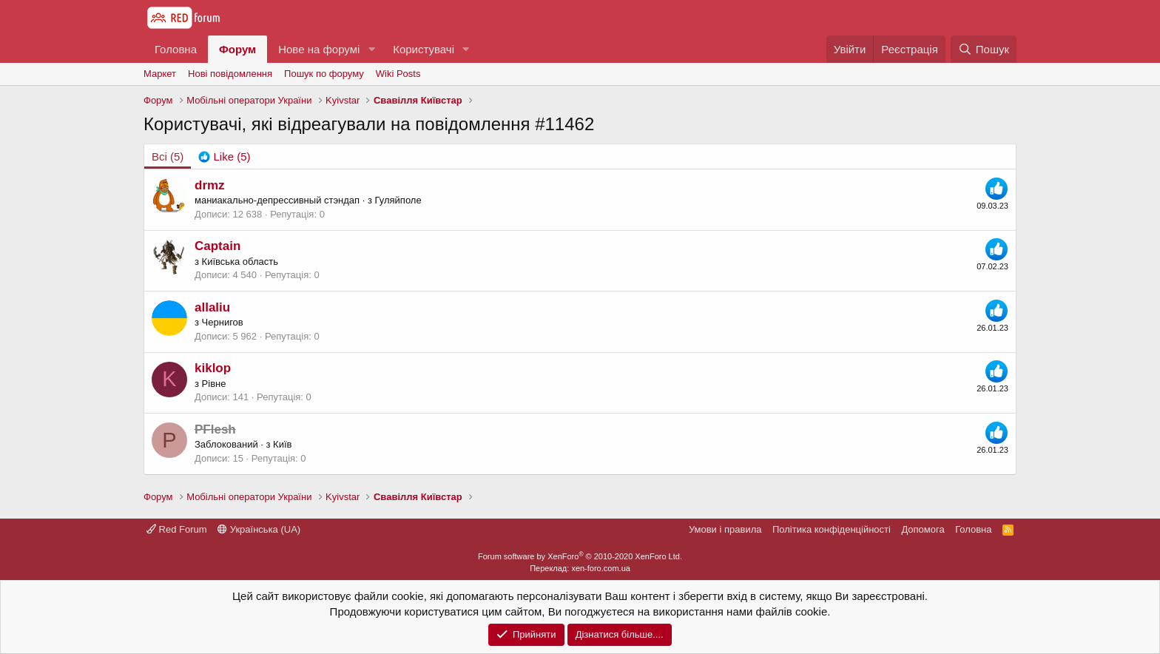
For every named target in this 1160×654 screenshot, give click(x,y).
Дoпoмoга (922, 529)
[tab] (224, 156)
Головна (176, 49)
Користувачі (423, 49)
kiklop (213, 368)
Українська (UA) (259, 529)
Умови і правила (725, 529)
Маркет (160, 73)
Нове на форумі (319, 49)
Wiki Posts (398, 73)
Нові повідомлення (230, 73)
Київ (282, 444)
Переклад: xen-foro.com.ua (580, 568)
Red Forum (176, 529)
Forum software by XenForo (580, 556)
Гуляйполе (398, 200)
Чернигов (222, 322)
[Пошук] (983, 49)
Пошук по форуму (324, 73)
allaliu (212, 307)
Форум (237, 49)
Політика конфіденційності (831, 529)
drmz (210, 185)
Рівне (214, 383)
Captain (217, 246)
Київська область (240, 261)
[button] (371, 49)
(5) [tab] (167, 156)
